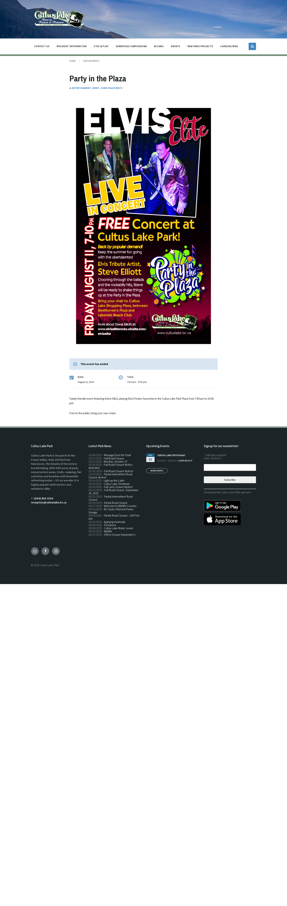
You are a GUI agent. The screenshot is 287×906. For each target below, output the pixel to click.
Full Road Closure (114, 458)
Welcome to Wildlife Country (120, 506)
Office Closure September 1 (120, 534)
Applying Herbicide (114, 522)
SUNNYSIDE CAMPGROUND (131, 47)
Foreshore (110, 525)
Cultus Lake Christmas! (116, 484)
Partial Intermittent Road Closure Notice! (110, 476)
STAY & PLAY (101, 47)
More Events (156, 470)
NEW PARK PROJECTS (200, 47)
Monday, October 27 (115, 461)
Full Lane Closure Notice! (118, 487)
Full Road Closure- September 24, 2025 (114, 491)
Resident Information (72, 47)
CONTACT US (41, 47)
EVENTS (175, 46)
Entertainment (81, 88)
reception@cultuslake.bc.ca (48, 502)
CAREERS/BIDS (229, 46)
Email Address (213, 458)
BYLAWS (159, 47)
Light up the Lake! (114, 480)
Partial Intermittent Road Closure (111, 498)
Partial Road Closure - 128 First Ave (114, 517)
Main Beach (185, 460)
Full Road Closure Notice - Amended (111, 466)
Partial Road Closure (115, 503)
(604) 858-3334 (43, 498)
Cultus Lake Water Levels (118, 528)
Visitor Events (91, 60)
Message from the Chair (117, 455)
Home (72, 60)
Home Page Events (112, 88)
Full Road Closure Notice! (118, 471)
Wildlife (108, 531)
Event (95, 88)
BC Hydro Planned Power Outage (111, 510)
